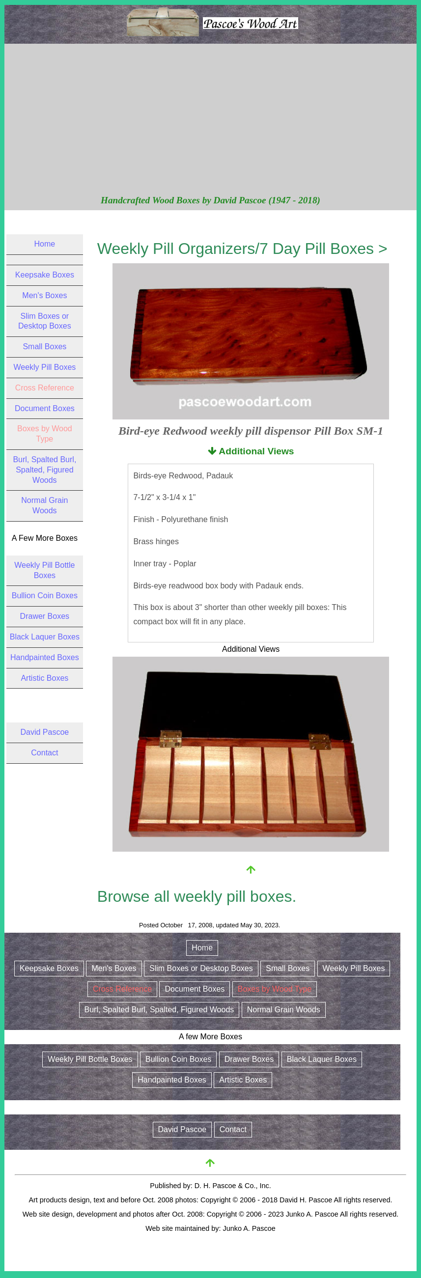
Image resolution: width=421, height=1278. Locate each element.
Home (45, 244)
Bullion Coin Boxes (45, 595)
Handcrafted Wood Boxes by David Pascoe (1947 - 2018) (210, 200)
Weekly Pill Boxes (44, 367)
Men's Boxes (44, 295)
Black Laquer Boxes (45, 637)
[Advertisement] (211, 120)
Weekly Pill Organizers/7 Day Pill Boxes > (242, 248)
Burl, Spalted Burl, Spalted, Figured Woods (44, 469)
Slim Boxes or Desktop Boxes (201, 968)
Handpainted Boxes (44, 657)
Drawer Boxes (44, 616)
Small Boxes (44, 346)
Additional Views (251, 451)
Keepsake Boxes (44, 275)
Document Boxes (45, 408)
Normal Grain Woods (283, 1009)
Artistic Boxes (44, 678)
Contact (44, 753)
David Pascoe (45, 732)
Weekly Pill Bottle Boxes (90, 1059)
